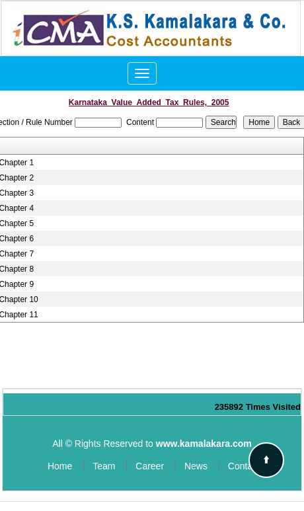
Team (104, 466)
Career (149, 466)
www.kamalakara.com (204, 443)
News (196, 466)
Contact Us (251, 466)
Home (60, 466)
